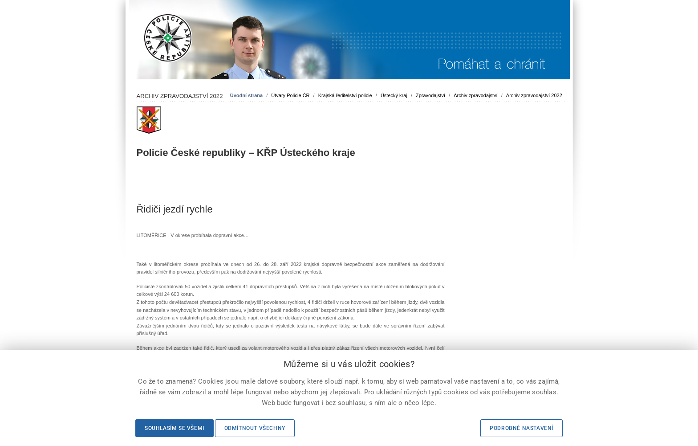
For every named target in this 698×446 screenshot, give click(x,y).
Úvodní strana (246, 95)
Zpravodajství (430, 95)
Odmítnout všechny (254, 428)
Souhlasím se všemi (174, 428)
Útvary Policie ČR (290, 95)
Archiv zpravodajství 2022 (534, 95)
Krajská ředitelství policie (345, 95)
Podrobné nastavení (521, 428)
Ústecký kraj (394, 95)
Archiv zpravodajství (475, 95)
